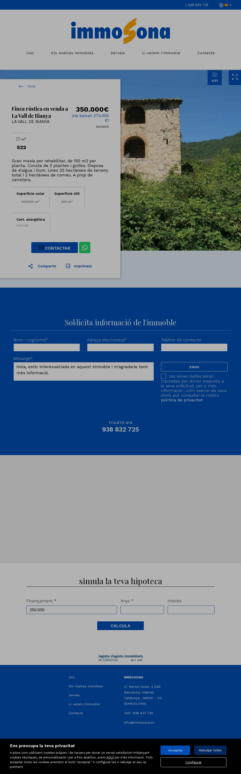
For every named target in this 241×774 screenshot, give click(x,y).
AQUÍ (110, 757)
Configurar (193, 762)
